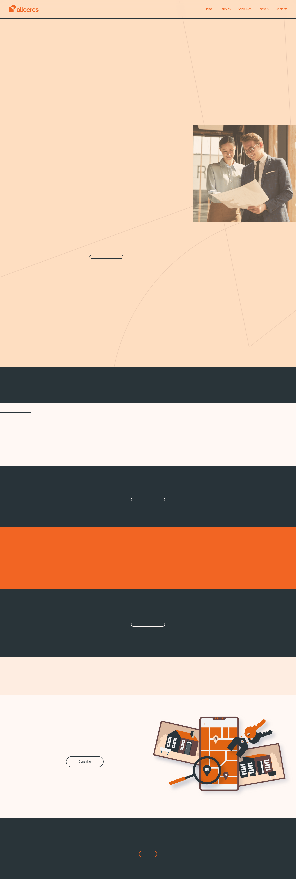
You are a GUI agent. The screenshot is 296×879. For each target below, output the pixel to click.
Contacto (281, 9)
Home (208, 9)
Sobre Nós (245, 9)
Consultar (85, 761)
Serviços (225, 9)
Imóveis (264, 9)
